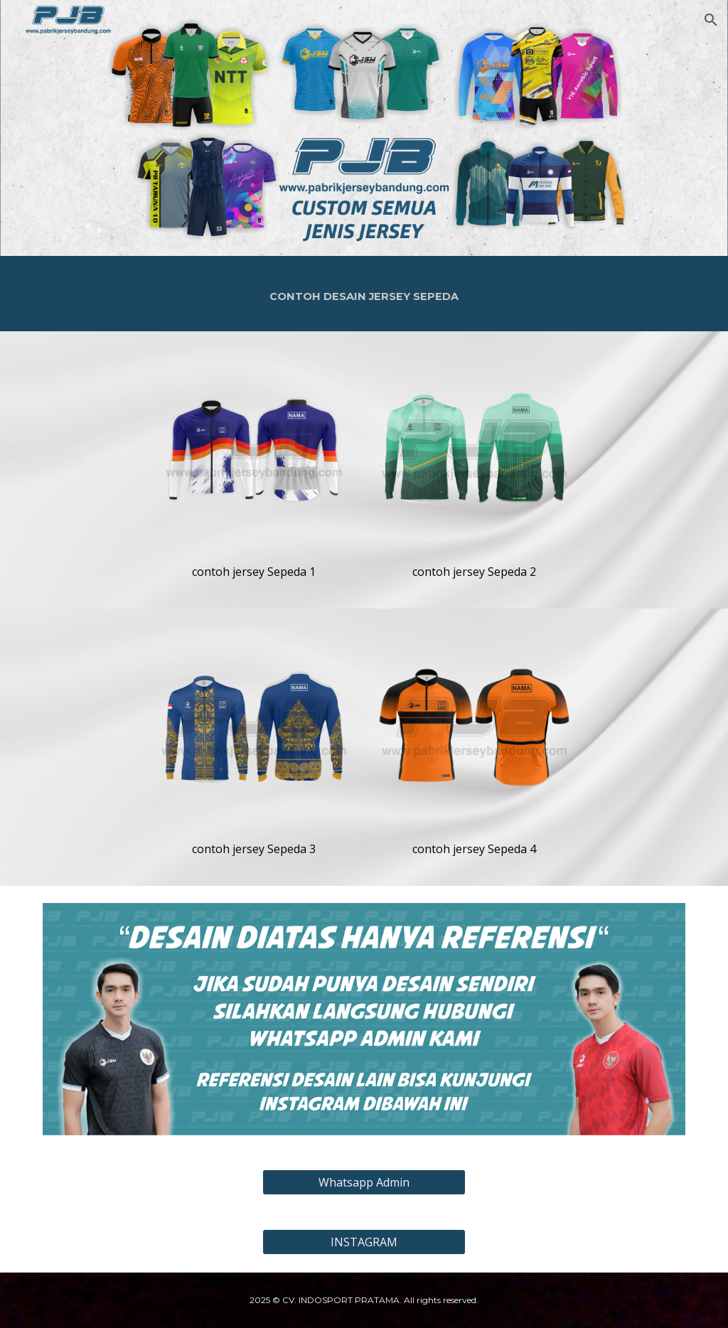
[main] (364, 293)
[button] (711, 20)
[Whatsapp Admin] (364, 1182)
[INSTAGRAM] (364, 1242)
